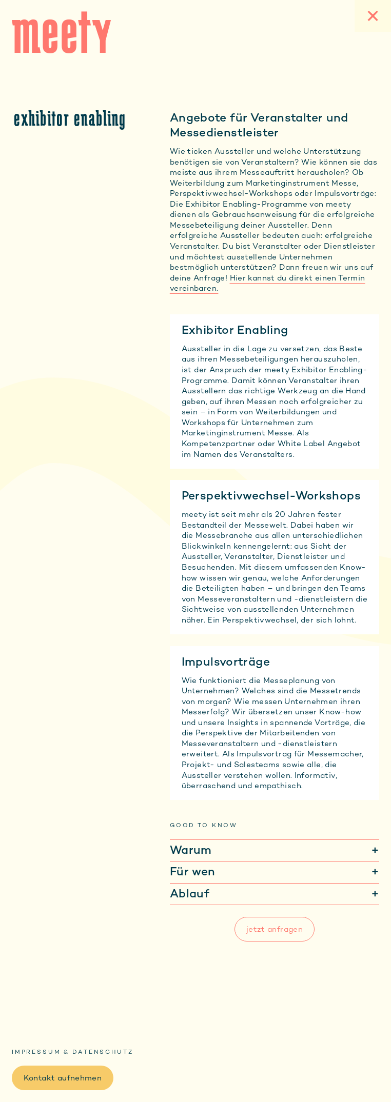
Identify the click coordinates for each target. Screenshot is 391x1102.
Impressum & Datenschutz (72, 1051)
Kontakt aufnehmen (63, 1078)
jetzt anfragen (274, 929)
